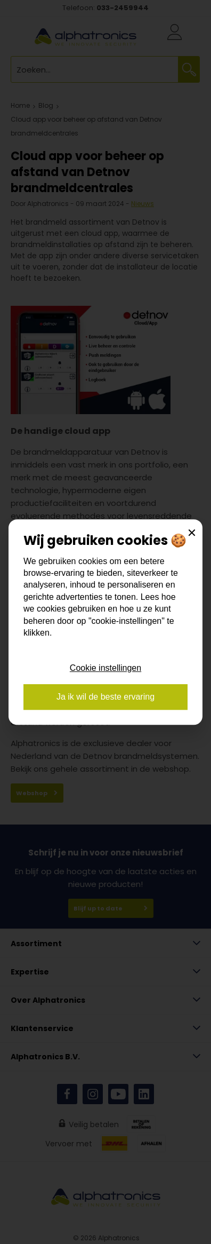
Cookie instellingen (105, 667)
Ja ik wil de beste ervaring (105, 696)
